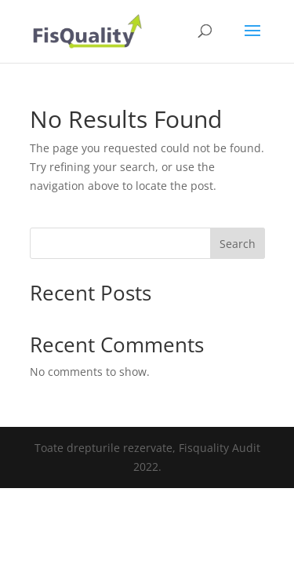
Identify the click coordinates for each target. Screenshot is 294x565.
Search (238, 243)
